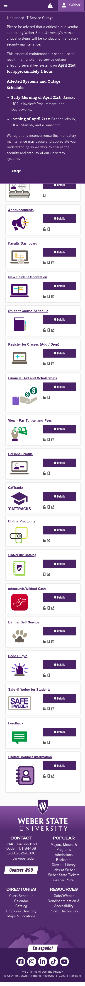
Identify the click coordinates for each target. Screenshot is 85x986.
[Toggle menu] (5, 5)
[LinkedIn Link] (42, 961)
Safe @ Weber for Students (29, 689)
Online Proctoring (21, 521)
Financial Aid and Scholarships (32, 377)
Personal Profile (20, 453)
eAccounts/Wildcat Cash (27, 588)
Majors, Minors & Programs (64, 847)
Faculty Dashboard (22, 243)
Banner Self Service (23, 622)
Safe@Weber (64, 895)
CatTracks (15, 487)
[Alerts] (50, 5)
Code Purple (17, 655)
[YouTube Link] (64, 961)
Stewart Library (63, 864)
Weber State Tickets (63, 875)
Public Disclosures (63, 911)
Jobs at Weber (64, 870)
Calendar (21, 901)
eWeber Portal (64, 880)
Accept (16, 170)
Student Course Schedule (28, 310)
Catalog (21, 906)
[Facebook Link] (20, 961)
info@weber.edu (21, 858)
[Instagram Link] (31, 961)
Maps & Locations (21, 916)
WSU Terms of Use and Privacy (42, 971)
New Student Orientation (27, 276)
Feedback (15, 723)
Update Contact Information (30, 756)
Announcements (21, 209)
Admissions (64, 854)
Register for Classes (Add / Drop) (33, 344)
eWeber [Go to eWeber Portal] (74, 5)
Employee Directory (21, 911)
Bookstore (63, 859)
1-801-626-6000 (21, 853)
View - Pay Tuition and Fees (30, 420)
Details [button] (59, 185)
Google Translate (70, 975)
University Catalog (22, 554)
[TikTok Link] (53, 961)
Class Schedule (21, 895)
